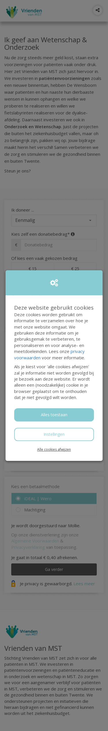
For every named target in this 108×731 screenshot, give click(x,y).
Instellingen (54, 434)
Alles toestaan (54, 414)
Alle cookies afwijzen (54, 449)
